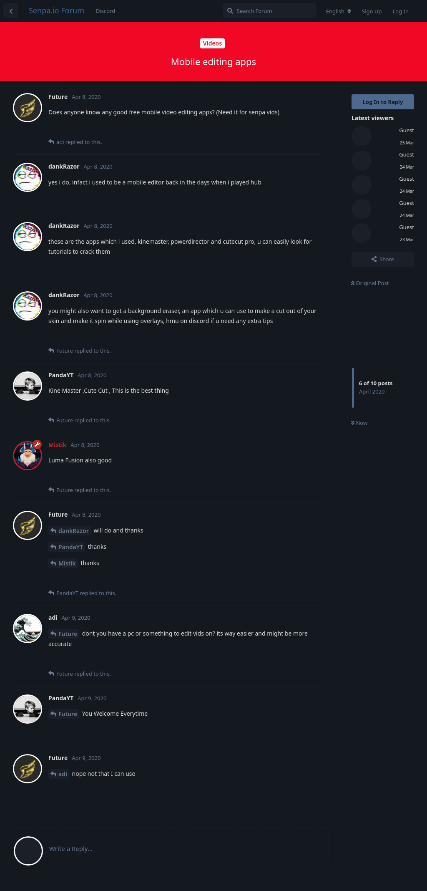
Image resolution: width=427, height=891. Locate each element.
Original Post (370, 283)
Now (359, 423)
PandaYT (70, 547)
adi (62, 774)
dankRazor (73, 531)
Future (67, 634)
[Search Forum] (269, 10)
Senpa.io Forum (56, 10)
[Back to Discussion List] (10, 10)
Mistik (67, 563)
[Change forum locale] (339, 11)
